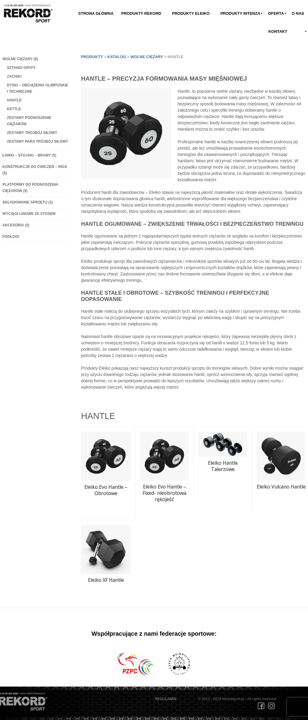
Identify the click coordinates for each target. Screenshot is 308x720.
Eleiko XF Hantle (106, 580)
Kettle (14, 109)
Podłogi (10, 236)
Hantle (14, 100)
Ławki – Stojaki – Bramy (29, 155)
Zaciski (14, 76)
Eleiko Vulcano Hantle (281, 486)
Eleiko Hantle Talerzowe (223, 466)
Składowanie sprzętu (27, 202)
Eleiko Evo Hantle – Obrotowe (105, 490)
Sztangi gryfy (21, 68)
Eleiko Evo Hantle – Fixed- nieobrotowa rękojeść (164, 493)
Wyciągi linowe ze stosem (28, 214)
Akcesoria (15, 225)
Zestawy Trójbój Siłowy (32, 133)
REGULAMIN (165, 699)
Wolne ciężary (20, 59)
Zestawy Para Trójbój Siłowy (37, 141)
